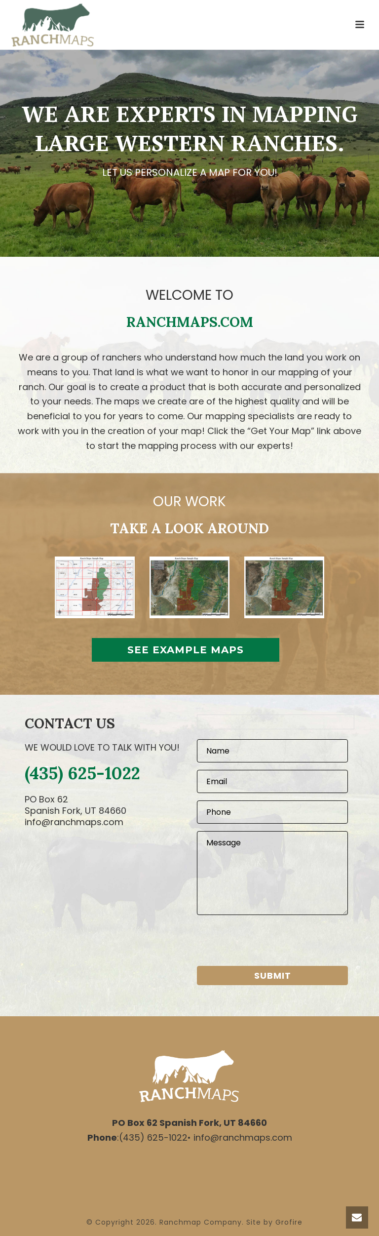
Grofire (289, 1222)
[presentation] (272, 941)
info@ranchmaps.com (74, 822)
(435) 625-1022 (82, 773)
